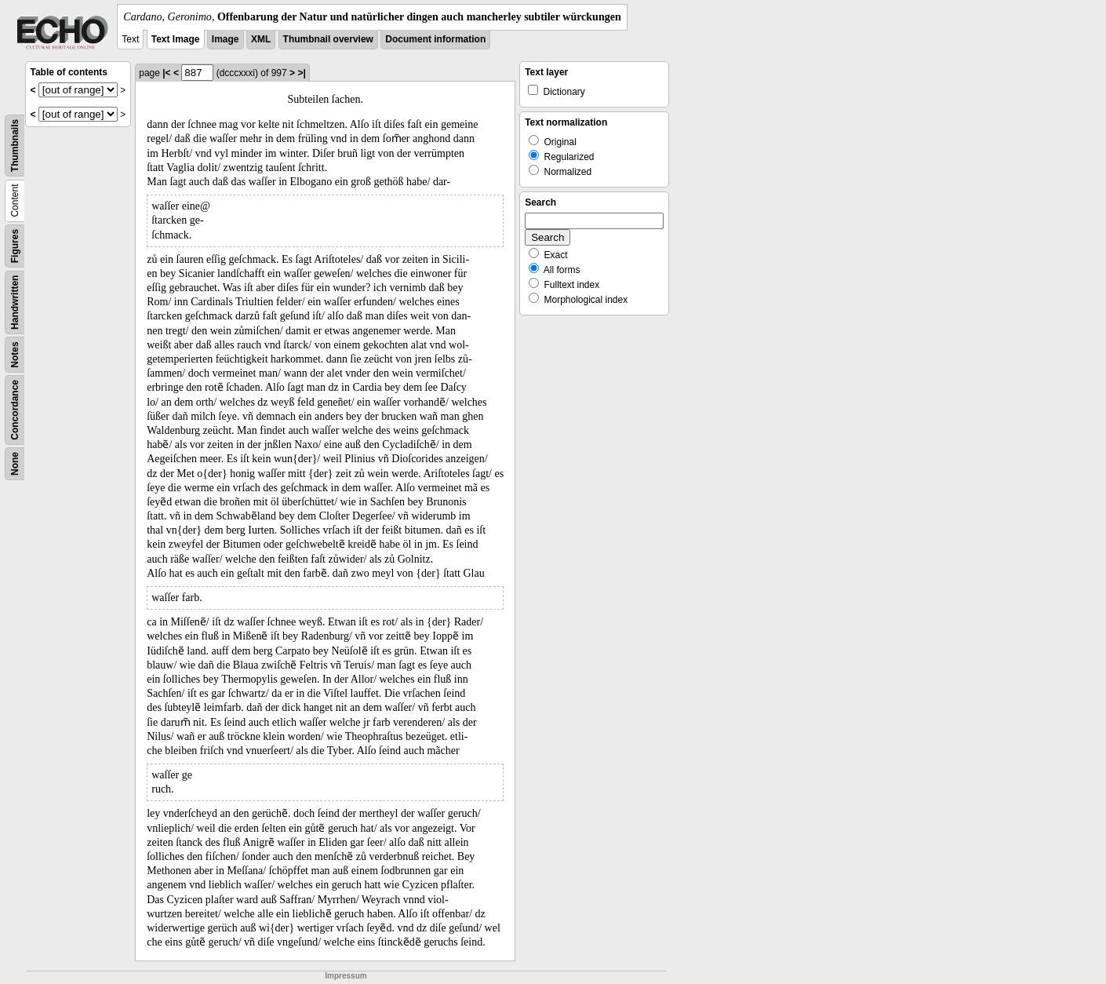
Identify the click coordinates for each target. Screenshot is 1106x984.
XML (261, 39)
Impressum (345, 975)
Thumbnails (14, 145)
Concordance (14, 410)
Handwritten (14, 302)
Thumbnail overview (328, 39)
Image (225, 39)
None (14, 464)
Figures (14, 246)
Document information (435, 39)
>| (301, 72)
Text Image (175, 39)
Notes (14, 354)
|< (166, 72)
